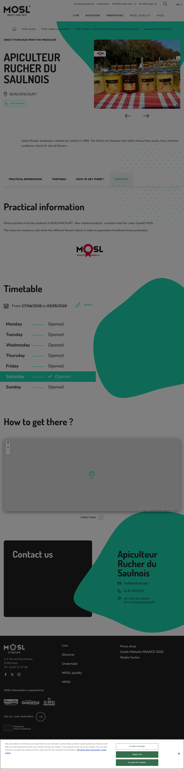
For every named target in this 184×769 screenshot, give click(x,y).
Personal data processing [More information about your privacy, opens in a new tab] (88, 753)
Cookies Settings (137, 749)
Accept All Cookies (137, 765)
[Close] (179, 756)
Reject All (137, 757)
